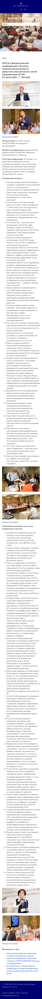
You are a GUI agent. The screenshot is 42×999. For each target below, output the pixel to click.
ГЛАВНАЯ (5, 47)
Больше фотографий (10, 137)
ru (21, 9)
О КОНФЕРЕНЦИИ (16, 47)
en (25, 9)
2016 (26, 47)
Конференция (21, 18)
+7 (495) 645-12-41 (21, 6)
